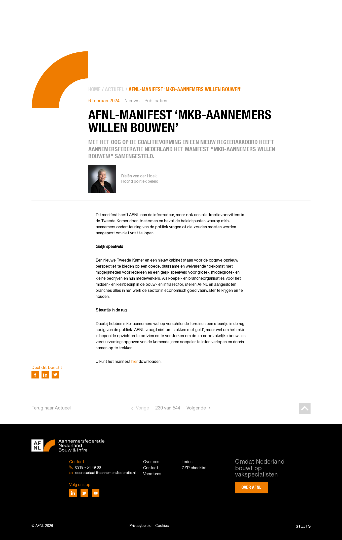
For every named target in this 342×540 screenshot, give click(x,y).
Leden (187, 462)
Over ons (151, 462)
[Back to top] (305, 408)
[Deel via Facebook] (35, 374)
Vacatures (152, 474)
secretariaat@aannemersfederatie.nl (105, 473)
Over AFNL (251, 488)
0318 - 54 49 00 (88, 467)
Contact (150, 468)
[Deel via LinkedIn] (45, 374)
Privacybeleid (140, 526)
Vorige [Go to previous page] (142, 408)
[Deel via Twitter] (55, 374)
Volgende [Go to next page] (196, 408)
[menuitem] (94, 90)
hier (134, 362)
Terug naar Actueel (51, 408)
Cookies (162, 526)
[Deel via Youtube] (95, 493)
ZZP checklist (194, 468)
